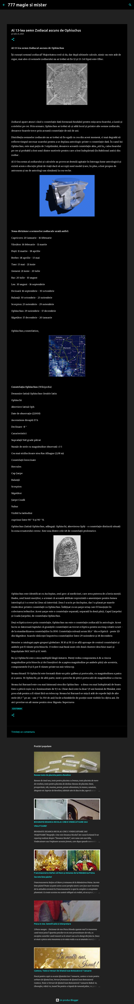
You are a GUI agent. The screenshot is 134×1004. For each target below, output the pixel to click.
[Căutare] (130, 5)
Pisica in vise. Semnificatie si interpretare (52, 924)
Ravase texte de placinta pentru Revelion (52, 775)
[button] (13, 39)
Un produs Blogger (67, 1000)
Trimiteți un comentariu (23, 732)
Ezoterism (17, 709)
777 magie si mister (27, 4)
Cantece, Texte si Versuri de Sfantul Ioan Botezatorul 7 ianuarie (62, 971)
